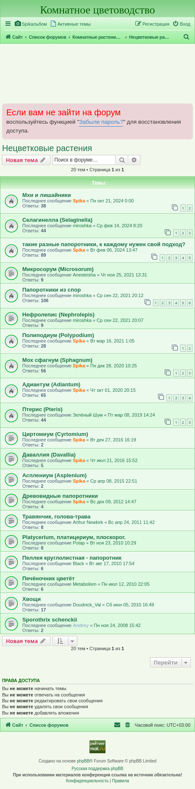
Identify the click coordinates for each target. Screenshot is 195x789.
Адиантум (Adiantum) (51, 384)
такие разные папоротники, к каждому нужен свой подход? (103, 244)
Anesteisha (84, 274)
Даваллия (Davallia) (49, 455)
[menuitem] (30, 24)
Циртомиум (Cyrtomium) (55, 434)
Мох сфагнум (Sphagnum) (57, 360)
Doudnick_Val (87, 604)
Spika (79, 200)
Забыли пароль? (101, 122)
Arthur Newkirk (88, 522)
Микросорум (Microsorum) (58, 269)
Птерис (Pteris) (42, 409)
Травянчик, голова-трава (56, 516)
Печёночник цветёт (48, 578)
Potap (79, 542)
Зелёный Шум (88, 414)
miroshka (82, 225)
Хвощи (31, 599)
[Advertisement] (97, 73)
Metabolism (84, 584)
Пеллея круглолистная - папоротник (71, 558)
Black (78, 563)
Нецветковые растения (47, 148)
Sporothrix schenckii (49, 619)
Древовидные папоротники (60, 496)
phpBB (83, 761)
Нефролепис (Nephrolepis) (58, 314)
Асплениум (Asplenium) (54, 475)
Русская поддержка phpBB (97, 768)
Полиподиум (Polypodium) (58, 335)
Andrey (81, 625)
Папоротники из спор (51, 290)
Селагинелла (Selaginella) (57, 220)
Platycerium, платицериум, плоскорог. (74, 537)
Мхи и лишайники (46, 195)
